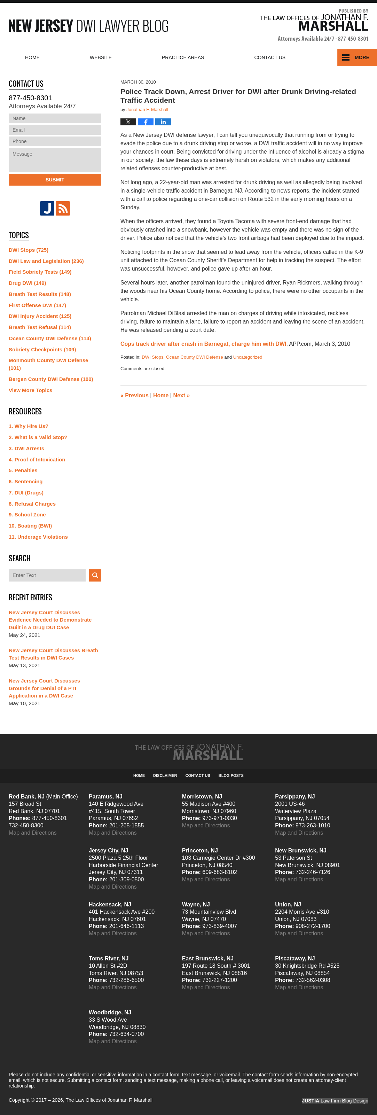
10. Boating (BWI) (30, 526)
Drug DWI (27, 283)
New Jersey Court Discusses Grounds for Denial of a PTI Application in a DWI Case (44, 688)
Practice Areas (183, 57)
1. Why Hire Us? (28, 426)
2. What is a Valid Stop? (38, 437)
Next (181, 395)
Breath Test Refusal (40, 327)
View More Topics (30, 390)
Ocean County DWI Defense (194, 357)
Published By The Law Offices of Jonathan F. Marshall (314, 25)
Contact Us (198, 775)
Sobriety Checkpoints (42, 349)
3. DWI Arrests (26, 448)
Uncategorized (247, 357)
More (362, 57)
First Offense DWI (37, 305)
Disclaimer (165, 775)
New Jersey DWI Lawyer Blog (88, 25)
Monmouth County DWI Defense (48, 364)
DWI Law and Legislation (46, 261)
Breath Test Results (40, 294)
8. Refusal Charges (32, 504)
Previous (134, 395)
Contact (269, 57)
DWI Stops (152, 357)
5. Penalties (23, 470)
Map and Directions (33, 833)
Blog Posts (231, 775)
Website (101, 57)
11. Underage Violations (38, 537)
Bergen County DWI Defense (51, 379)
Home (32, 57)
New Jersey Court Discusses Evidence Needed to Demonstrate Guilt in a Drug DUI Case (50, 620)
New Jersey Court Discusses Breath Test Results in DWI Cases (53, 654)
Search (95, 575)
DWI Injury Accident (40, 316)
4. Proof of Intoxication (37, 459)
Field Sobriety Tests (40, 272)
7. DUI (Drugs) (26, 493)
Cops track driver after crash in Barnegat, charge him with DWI (203, 344)
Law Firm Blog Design (335, 1101)
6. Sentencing (26, 481)
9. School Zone (27, 514)
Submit (55, 179)
